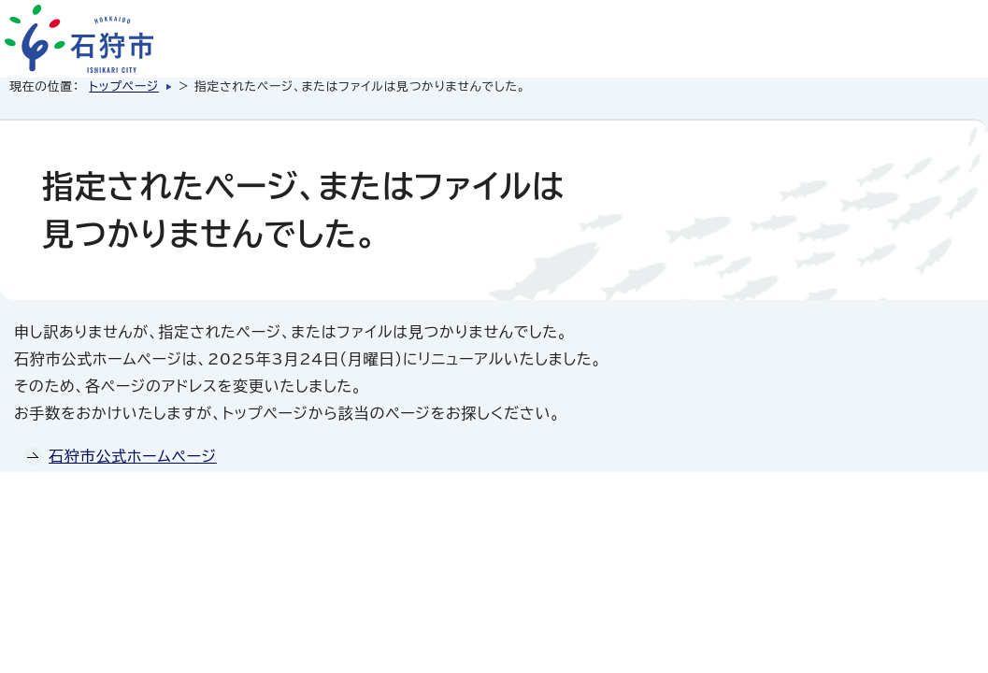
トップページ (124, 86)
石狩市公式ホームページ (133, 456)
